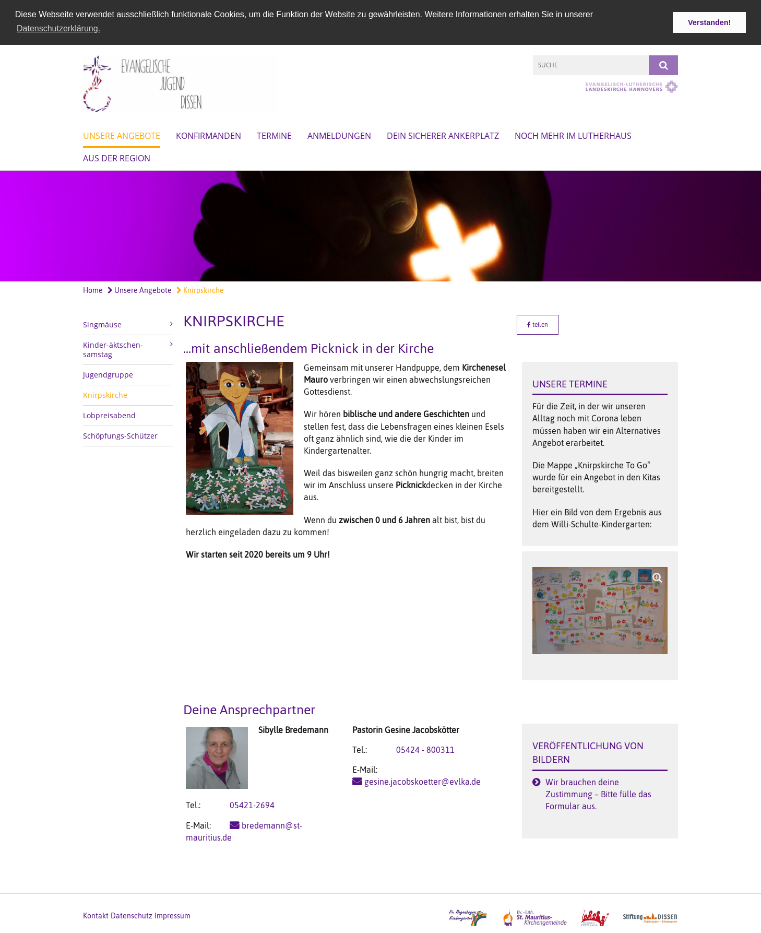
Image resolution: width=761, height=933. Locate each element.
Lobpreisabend (109, 414)
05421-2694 (252, 804)
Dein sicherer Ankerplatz (443, 135)
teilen (537, 323)
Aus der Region (116, 157)
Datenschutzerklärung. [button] (58, 28)
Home (93, 290)
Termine (274, 135)
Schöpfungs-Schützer (120, 435)
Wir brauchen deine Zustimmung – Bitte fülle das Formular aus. (598, 793)
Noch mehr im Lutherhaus (573, 135)
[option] (380, 225)
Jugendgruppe (108, 374)
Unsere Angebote (121, 135)
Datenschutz (131, 915)
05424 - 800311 (425, 749)
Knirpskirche (200, 290)
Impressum (172, 915)
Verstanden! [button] (709, 22)
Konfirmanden (208, 135)
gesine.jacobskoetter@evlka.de (422, 781)
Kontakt (96, 915)
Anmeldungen (339, 135)
